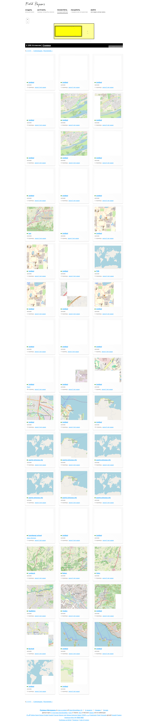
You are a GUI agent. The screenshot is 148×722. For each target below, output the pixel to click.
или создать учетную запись (98, 12)
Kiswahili (114, 715)
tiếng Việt (73, 717)
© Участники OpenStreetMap (59, 712)
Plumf (28, 387)
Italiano (79, 715)
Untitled (31, 82)
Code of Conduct (84, 720)
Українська (67, 717)
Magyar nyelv (62, 715)
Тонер (70, 712)
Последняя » (47, 51)
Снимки (47, 45)
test (29, 233)
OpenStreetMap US (75, 710)
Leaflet (110, 46)
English (46, 715)
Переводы (75, 720)
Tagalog (119, 715)
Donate (105, 710)
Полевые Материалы (48, 710)
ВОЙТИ (93, 10)
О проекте (88, 710)
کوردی (88, 715)
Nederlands (93, 715)
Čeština (33, 715)
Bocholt (31, 649)
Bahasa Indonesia (72, 715)
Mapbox (91, 712)
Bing (80, 712)
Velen (98, 573)
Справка (98, 710)
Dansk (37, 715)
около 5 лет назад (40, 87)
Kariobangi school (35, 535)
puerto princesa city (35, 460)
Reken (64, 573)
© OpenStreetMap (117, 46)
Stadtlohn (31, 611)
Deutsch (41, 715)
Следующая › (38, 51)
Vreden (64, 611)
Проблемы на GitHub (65, 720)
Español (51, 715)
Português (103, 715)
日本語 (84, 715)
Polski (98, 715)
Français (56, 715)
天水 (97, 271)
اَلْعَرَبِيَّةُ (28, 715)
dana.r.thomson (31, 538)
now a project (62, 710)
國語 (82, 717)
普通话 (79, 717)
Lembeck (31, 573)
